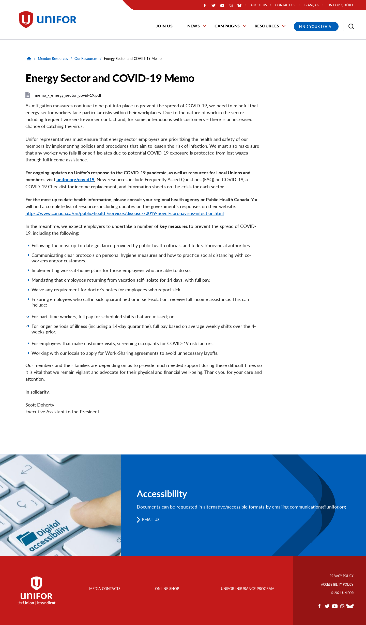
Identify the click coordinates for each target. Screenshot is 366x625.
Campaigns (227, 25)
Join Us (164, 25)
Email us (151, 519)
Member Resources (53, 58)
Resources (267, 25)
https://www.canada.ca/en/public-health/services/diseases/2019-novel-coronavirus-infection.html (124, 213)
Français (311, 5)
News (193, 25)
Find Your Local (316, 26)
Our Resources (85, 58)
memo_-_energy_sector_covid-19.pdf (68, 95)
